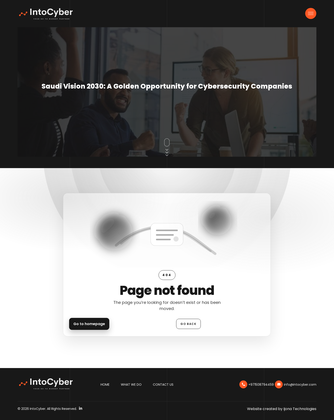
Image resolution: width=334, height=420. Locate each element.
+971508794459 (261, 384)
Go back (188, 324)
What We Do (131, 384)
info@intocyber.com (300, 384)
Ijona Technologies (299, 408)
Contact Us (163, 384)
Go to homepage (89, 323)
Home (105, 384)
